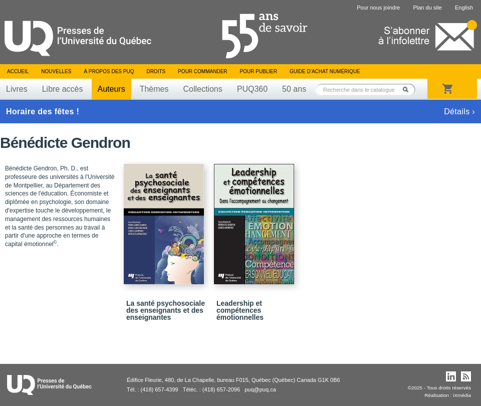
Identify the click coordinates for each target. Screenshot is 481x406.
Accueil (18, 71)
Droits (155, 71)
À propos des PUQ (109, 71)
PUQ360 (252, 89)
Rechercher (408, 89)
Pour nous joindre (378, 8)
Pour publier (258, 71)
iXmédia (462, 395)
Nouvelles (56, 71)
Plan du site (427, 8)
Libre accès (62, 89)
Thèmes (154, 89)
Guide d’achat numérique (325, 71)
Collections (202, 89)
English (464, 8)
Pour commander (202, 71)
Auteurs (111, 89)
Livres (17, 89)
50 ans (294, 89)
